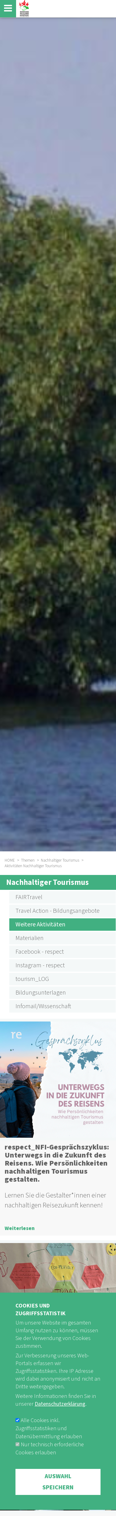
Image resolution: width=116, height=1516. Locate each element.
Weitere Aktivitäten (40, 924)
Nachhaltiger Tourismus (60, 860)
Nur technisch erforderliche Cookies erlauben (49, 1467)
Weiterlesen (20, 1228)
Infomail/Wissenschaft (43, 1006)
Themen (28, 860)
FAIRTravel (28, 897)
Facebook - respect (39, 951)
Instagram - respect (40, 965)
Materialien (29, 938)
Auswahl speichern (58, 1500)
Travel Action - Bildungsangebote (57, 911)
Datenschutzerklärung (60, 1422)
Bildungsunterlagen (40, 992)
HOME (10, 860)
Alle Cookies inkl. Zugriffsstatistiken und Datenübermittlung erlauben (48, 1447)
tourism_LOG (32, 979)
